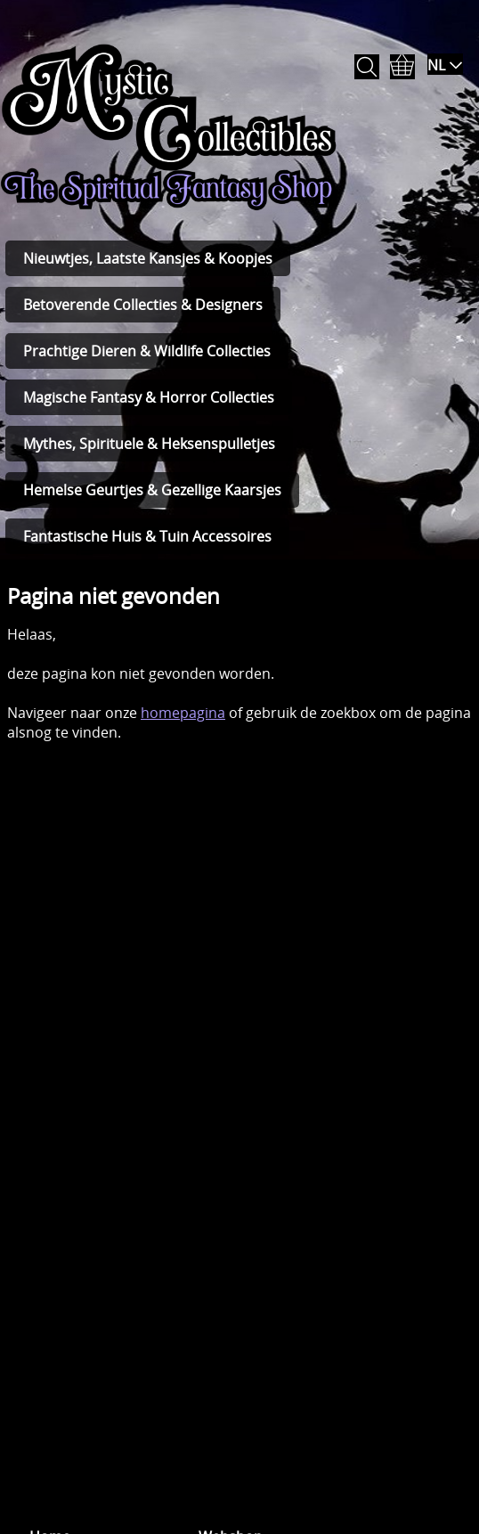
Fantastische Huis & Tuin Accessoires (147, 536)
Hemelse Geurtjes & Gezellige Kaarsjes (152, 490)
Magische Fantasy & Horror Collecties (148, 397)
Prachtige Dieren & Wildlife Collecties (147, 351)
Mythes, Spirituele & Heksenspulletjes (149, 443)
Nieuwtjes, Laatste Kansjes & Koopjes (147, 258)
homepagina (183, 712)
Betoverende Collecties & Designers (143, 304)
